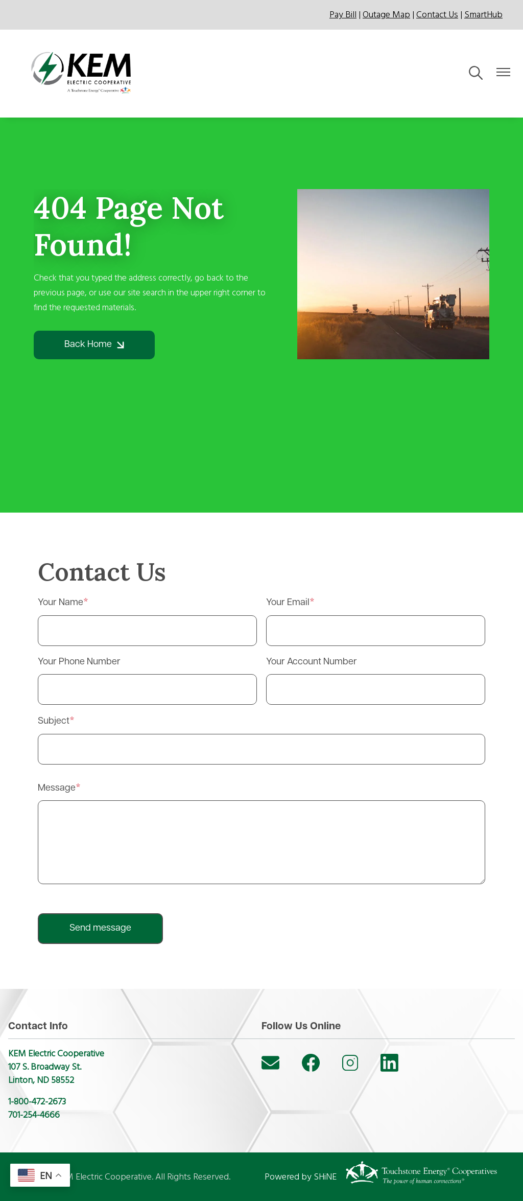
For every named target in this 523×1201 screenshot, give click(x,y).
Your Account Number (311, 662)
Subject (53, 721)
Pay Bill (342, 14)
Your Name (60, 603)
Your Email (288, 603)
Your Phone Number (79, 662)
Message (57, 788)
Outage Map (386, 14)
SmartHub (483, 14)
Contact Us (437, 14)
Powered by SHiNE (301, 1176)
